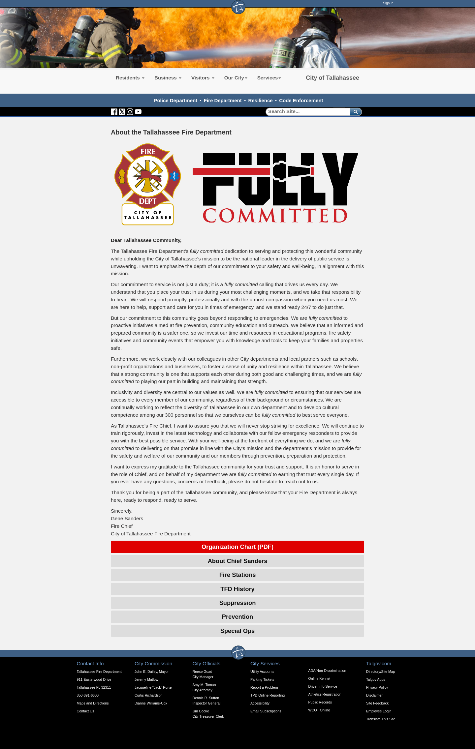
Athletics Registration (324, 694)
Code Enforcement (301, 100)
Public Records (320, 702)
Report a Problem (264, 687)
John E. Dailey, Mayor (152, 672)
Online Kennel (319, 678)
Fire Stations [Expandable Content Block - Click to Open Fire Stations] (237, 574)
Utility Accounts (262, 672)
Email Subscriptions (265, 711)
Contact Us (85, 711)
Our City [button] (235, 77)
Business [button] (167, 77)
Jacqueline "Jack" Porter (154, 687)
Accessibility (259, 703)
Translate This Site (380, 719)
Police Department (175, 100)
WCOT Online (319, 710)
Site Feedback (377, 703)
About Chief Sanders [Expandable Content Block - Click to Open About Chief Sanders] (238, 560)
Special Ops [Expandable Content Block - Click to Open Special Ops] (237, 630)
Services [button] (269, 77)
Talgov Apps (375, 679)
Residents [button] (130, 77)
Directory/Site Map (380, 672)
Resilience (260, 100)
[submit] (355, 111)
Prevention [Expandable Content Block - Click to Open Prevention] (237, 616)
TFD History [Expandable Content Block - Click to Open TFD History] (237, 588)
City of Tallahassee (332, 78)
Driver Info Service (322, 686)
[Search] (305, 111)
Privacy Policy (377, 687)
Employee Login (378, 711)
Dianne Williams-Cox (151, 703)
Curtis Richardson (149, 695)
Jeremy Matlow (146, 679)
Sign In (388, 3)
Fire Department (223, 100)
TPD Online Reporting (267, 695)
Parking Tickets (262, 679)
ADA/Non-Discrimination (327, 671)
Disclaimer (374, 695)
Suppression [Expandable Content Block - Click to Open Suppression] (237, 602)
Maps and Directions (93, 703)
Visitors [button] (202, 77)
